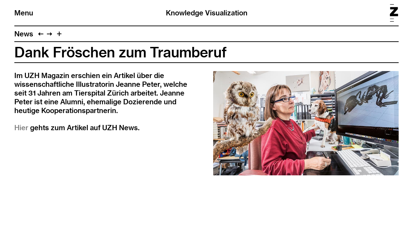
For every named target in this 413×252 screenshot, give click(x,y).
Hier (21, 127)
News (23, 33)
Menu (23, 12)
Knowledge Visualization (206, 12)
